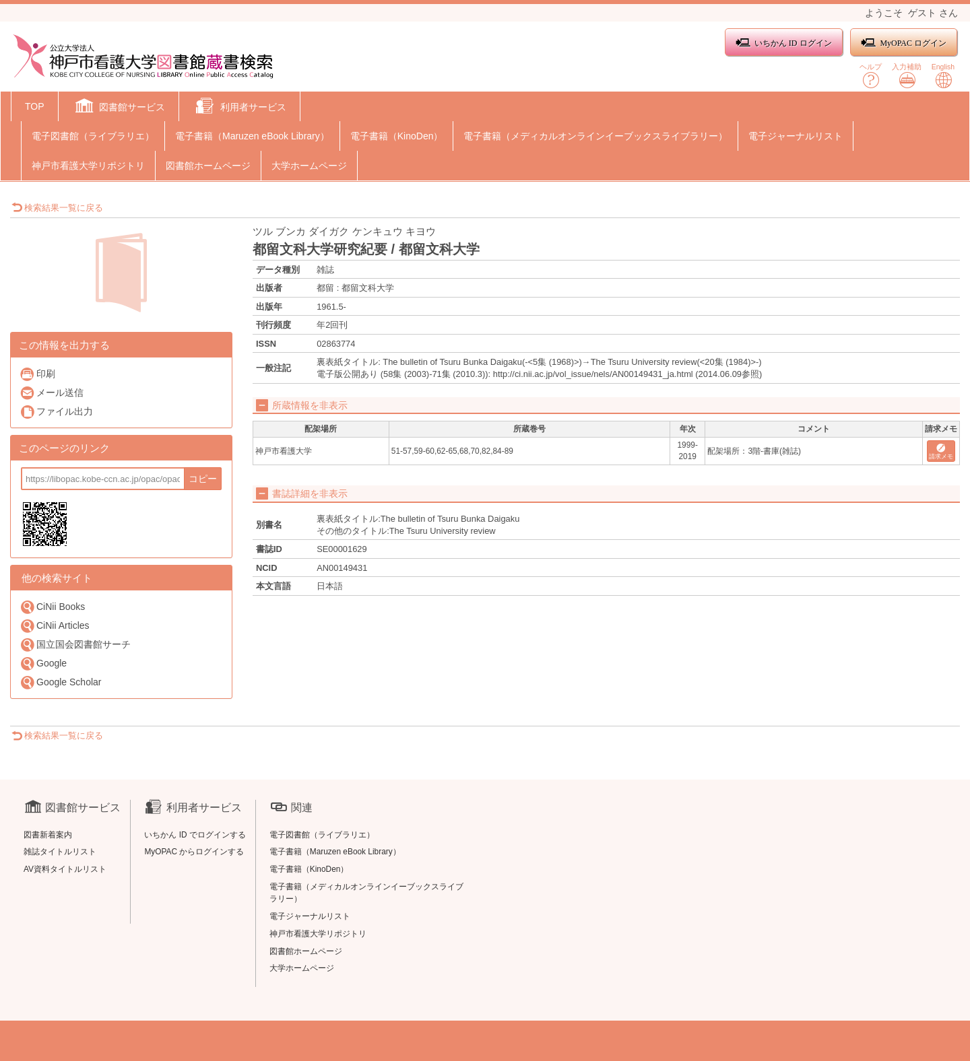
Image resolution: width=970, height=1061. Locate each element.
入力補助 (907, 76)
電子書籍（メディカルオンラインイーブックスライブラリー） (595, 136)
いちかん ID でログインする (195, 835)
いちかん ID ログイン (784, 42)
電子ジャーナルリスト (795, 136)
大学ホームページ (309, 165)
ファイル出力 (56, 412)
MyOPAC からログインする (194, 851)
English (943, 76)
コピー (203, 478)
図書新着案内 (48, 835)
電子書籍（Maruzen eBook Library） (252, 136)
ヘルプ (871, 76)
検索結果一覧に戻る (57, 208)
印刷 (37, 374)
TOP (34, 106)
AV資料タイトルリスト (65, 869)
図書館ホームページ (208, 165)
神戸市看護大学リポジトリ (88, 165)
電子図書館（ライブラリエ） (93, 136)
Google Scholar (61, 682)
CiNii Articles (55, 626)
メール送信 (52, 393)
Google (43, 663)
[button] (119, 108)
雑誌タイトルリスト (60, 851)
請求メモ (941, 452)
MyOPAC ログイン (903, 42)
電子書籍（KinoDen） (396, 136)
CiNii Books (52, 607)
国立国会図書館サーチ (75, 645)
